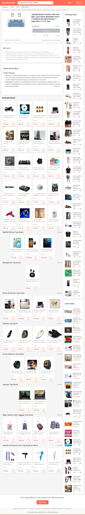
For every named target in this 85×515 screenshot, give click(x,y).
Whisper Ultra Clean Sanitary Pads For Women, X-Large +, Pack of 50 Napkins (77, 271)
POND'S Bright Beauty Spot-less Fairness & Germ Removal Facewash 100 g (77, 159)
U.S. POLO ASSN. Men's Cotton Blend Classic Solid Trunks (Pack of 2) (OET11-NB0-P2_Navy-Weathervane (77, 131)
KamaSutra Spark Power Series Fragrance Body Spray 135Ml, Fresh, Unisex (77, 49)
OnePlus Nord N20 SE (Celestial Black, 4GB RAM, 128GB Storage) (47, 250)
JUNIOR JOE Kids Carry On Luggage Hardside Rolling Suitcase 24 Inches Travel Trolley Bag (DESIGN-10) (25, 433)
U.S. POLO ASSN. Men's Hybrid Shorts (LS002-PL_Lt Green (77, 177)
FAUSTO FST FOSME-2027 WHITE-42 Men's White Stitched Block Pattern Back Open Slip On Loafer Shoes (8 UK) (40, 341)
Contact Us (24, 509)
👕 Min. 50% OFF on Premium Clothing (77, 384)
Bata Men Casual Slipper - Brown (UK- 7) (77, 205)
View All (59, 232)
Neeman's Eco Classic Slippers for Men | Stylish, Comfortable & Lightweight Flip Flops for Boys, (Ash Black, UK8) (9, 341)
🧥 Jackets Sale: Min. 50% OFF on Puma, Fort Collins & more (77, 402)
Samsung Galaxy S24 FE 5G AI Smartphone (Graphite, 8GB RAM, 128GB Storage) (77, 242)
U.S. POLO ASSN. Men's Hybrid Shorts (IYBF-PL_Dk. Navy (77, 21)
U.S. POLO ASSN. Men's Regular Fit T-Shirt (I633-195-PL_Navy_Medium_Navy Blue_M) (77, 168)
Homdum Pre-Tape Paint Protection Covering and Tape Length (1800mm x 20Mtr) (76, 104)
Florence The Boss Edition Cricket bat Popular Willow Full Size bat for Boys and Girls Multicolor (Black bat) (54, 220)
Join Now (42, 502)
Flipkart (12, 254)
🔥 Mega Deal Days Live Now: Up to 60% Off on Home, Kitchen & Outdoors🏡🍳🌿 (77, 310)
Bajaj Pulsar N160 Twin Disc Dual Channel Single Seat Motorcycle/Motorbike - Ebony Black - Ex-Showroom (10, 116)
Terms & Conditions (35, 509)
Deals (17, 7)
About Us (16, 509)
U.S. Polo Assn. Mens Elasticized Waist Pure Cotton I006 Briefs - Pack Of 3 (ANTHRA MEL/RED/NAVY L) (77, 58)
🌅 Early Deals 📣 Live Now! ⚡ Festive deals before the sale (77, 423)
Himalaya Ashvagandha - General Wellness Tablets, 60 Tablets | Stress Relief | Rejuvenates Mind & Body (77, 292)
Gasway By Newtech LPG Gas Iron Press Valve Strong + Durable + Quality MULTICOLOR (55, 311)
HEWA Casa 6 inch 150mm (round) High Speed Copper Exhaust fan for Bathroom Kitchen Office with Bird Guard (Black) (40, 168)
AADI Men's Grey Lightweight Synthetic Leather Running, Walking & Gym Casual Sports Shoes (77, 253)
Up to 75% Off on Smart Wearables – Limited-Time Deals (77, 356)
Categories (5, 7)
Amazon (57, 26)
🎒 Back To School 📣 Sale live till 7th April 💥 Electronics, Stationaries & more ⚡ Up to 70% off (77, 328)
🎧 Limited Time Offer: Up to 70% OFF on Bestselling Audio (77, 374)
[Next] (63, 309)
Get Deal (46, 31)
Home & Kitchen (46, 40)
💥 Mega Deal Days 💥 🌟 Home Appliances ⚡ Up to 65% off (77, 319)
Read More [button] (57, 86)
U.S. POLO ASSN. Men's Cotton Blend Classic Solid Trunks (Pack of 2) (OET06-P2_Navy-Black (77, 122)
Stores (12, 7)
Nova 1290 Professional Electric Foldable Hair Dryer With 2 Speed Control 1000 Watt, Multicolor (39, 463)
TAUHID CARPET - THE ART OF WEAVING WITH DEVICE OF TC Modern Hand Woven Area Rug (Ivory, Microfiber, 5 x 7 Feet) (25, 311)
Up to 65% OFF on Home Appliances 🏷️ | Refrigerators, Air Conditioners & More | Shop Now (77, 365)
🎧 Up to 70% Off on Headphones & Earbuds (77, 393)
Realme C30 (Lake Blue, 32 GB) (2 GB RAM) (17, 250)
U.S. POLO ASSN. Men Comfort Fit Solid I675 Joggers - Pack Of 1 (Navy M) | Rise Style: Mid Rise (77, 30)
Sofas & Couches (56, 40)
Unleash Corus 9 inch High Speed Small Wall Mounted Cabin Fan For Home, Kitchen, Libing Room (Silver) (10, 168)
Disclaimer (68, 509)
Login (70, 3)
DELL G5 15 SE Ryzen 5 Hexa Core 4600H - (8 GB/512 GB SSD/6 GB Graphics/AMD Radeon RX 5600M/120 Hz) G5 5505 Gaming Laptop (24, 402)
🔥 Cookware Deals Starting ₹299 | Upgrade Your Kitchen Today (77, 347)
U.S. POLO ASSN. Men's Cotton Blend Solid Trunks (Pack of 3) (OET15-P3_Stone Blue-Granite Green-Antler (77, 262)
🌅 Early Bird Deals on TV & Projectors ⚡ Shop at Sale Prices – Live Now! (76, 432)
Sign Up (79, 3)
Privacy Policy (46, 509)
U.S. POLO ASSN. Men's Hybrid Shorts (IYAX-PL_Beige (77, 113)
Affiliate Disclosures (57, 509)
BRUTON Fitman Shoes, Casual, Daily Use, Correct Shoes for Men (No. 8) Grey (55, 341)
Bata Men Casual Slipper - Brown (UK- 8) (77, 141)
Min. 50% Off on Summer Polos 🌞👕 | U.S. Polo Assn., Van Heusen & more (77, 338)
